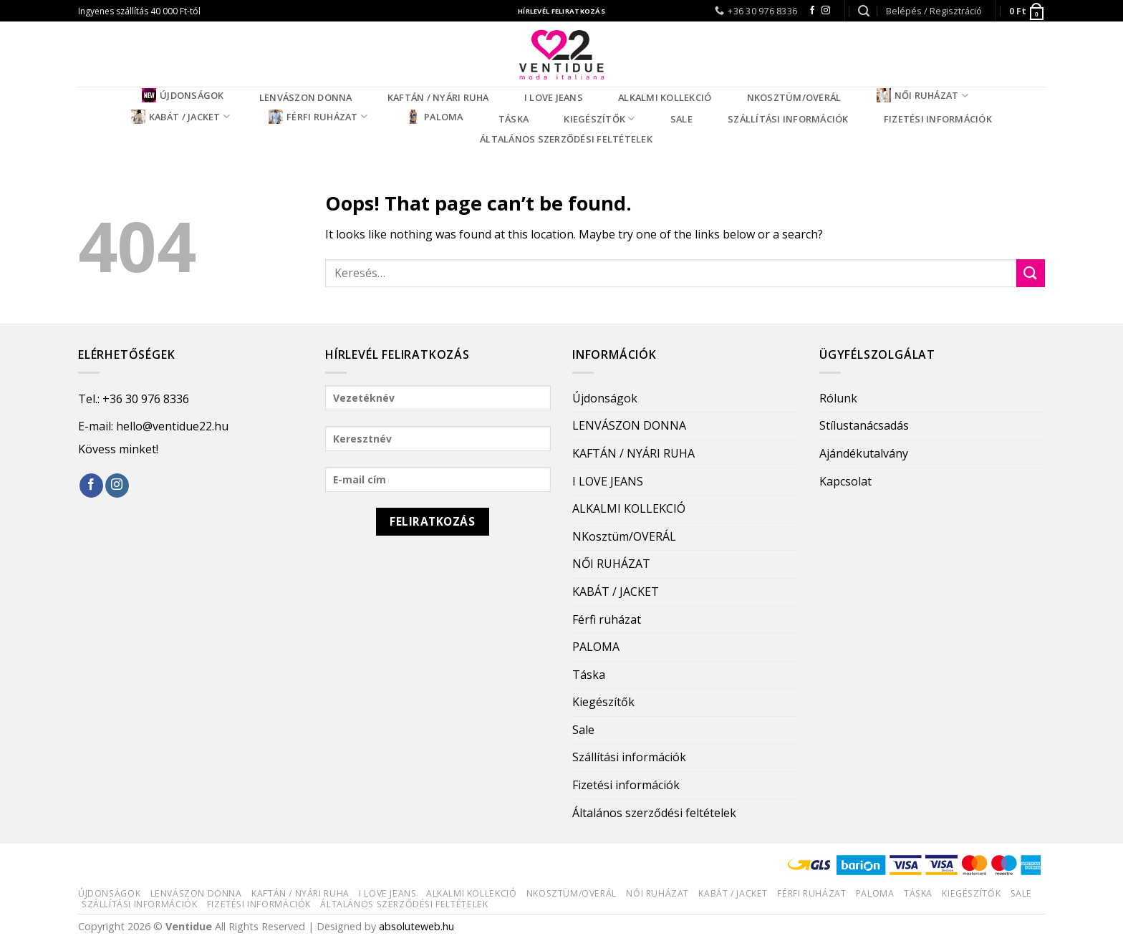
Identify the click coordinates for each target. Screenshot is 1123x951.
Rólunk (838, 398)
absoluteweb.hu (416, 926)
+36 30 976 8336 (145, 399)
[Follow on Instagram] (825, 11)
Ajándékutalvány (863, 453)
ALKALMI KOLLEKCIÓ (664, 97)
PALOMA (434, 117)
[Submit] (1030, 273)
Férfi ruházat (318, 117)
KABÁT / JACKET (180, 117)
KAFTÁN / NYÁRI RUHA (438, 97)
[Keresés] (863, 11)
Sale (681, 118)
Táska (513, 118)
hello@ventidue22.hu (172, 426)
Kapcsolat (845, 481)
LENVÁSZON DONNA (305, 97)
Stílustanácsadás (864, 425)
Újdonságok (183, 95)
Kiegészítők (599, 118)
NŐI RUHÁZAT (922, 95)
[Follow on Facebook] (812, 11)
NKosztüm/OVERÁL (794, 97)
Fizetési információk (938, 118)
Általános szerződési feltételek (566, 138)
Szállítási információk (788, 118)
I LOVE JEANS (553, 97)
